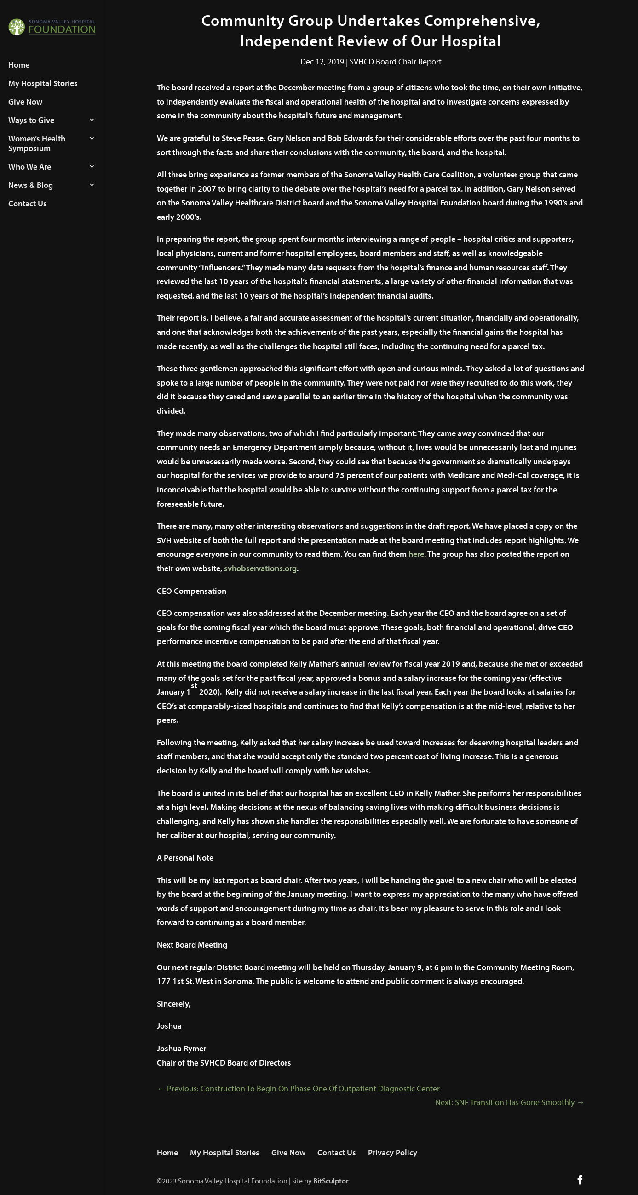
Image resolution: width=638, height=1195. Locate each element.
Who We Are (29, 175)
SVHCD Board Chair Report (396, 61)
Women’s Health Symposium (36, 152)
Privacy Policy (392, 1152)
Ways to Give (31, 129)
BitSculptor (331, 1180)
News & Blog (30, 194)
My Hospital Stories (43, 92)
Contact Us (27, 212)
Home (18, 74)
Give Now (25, 110)
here (416, 554)
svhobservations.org (260, 568)
